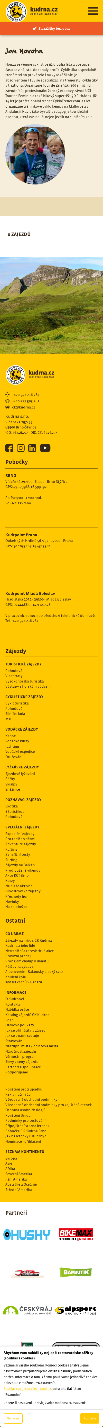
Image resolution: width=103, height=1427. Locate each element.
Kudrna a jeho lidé (20, 945)
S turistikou (15, 811)
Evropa (11, 1158)
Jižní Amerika (16, 1179)
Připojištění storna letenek (27, 1126)
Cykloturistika (17, 703)
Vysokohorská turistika (24, 681)
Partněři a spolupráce (23, 1067)
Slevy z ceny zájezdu (21, 1062)
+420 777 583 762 (25, 401)
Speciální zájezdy (22, 827)
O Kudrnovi (14, 999)
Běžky (10, 779)
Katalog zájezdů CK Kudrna (27, 1015)
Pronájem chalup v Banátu (27, 961)
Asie (8, 1163)
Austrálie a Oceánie (21, 1184)
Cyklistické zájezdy (24, 696)
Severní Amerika (18, 1174)
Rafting (11, 849)
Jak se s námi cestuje (22, 1035)
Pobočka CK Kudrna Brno (26, 1131)
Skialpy (11, 784)
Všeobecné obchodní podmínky (31, 1099)
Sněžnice (12, 789)
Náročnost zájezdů (20, 1051)
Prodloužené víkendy (22, 870)
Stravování (14, 1041)
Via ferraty (14, 676)
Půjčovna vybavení (21, 966)
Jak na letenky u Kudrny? (25, 1136)
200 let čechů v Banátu (23, 982)
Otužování (13, 757)
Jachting (12, 746)
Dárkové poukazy (19, 1025)
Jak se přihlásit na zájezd (25, 1030)
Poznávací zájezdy (23, 799)
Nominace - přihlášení (23, 1141)
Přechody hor (16, 896)
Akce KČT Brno (17, 875)
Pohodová (13, 671)
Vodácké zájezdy (21, 729)
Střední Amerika (18, 1190)
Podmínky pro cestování (25, 1120)
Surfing (11, 860)
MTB (8, 719)
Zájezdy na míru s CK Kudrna (28, 940)
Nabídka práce (17, 1009)
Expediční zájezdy (20, 834)
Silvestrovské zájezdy (23, 891)
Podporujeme (16, 1072)
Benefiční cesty (17, 854)
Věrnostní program (21, 1056)
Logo (9, 1020)
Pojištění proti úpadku (23, 1089)
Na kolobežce (16, 907)
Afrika (10, 1169)
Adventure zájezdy (20, 844)
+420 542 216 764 (25, 395)
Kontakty (13, 1004)
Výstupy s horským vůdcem (28, 686)
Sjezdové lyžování (20, 774)
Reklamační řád (18, 1094)
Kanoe (10, 736)
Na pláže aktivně (18, 886)
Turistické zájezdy (23, 664)
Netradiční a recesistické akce (29, 951)
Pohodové (13, 708)
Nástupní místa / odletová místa (31, 1046)
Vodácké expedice (20, 751)
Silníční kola (15, 714)
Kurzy (10, 880)
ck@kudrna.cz (23, 407)
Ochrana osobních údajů (25, 1110)
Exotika (11, 806)
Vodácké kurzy (17, 741)
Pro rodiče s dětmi (20, 839)
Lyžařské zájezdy (22, 767)
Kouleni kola (15, 977)
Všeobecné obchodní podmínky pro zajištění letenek (48, 1105)
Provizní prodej (18, 956)
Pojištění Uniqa (17, 1115)
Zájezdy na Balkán (20, 865)
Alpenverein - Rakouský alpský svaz (34, 971)
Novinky (12, 901)
